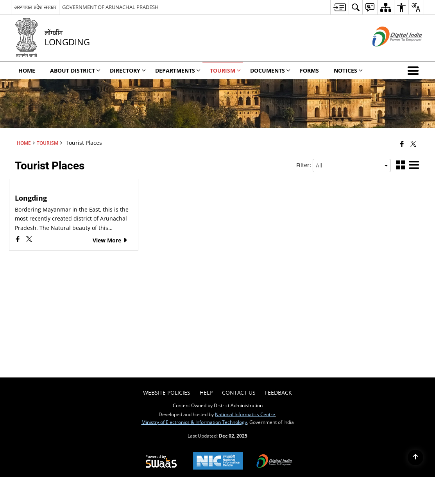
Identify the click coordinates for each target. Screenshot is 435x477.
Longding (31, 198)
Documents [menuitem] (270, 70)
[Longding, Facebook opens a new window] (18, 240)
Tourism (47, 143)
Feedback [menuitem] (278, 392)
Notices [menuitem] (348, 70)
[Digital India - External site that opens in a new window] (387, 53)
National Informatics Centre (245, 414)
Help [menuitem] (206, 392)
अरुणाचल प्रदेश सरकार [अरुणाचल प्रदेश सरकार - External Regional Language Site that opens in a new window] (35, 7)
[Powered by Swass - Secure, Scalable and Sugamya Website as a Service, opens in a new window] (161, 462)
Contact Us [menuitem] (239, 392)
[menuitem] (339, 7)
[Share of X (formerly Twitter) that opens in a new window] (413, 144)
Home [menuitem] (26, 70)
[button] (414, 70)
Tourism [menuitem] (225, 70)
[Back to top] (415, 457)
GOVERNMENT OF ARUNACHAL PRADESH (110, 7)
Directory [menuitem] (128, 70)
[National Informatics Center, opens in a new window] (218, 461)
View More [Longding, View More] (110, 240)
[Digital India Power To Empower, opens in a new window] (274, 462)
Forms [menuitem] (309, 70)
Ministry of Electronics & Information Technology (194, 422)
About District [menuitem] (75, 70)
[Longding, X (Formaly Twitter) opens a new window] (29, 240)
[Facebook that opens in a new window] (402, 144)
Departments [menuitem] (177, 70)
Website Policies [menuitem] (166, 392)
